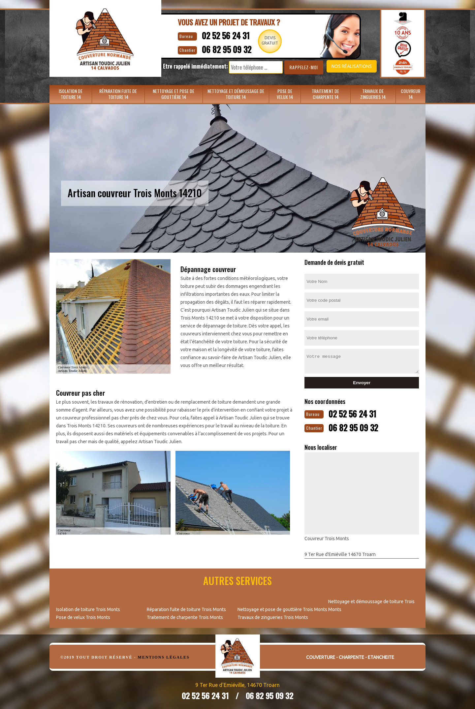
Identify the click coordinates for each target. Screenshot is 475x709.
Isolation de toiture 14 (70, 93)
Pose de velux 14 (285, 93)
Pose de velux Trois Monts (83, 616)
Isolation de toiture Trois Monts (88, 608)
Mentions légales (164, 656)
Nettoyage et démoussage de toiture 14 (235, 93)
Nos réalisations (341, 66)
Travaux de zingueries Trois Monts (273, 616)
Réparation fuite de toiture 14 (118, 93)
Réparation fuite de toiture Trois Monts (186, 608)
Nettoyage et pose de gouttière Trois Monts (282, 608)
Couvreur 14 (410, 93)
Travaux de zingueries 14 (373, 93)
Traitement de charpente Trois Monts (185, 616)
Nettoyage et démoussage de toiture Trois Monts (371, 604)
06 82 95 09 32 (221, 48)
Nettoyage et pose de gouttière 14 (173, 93)
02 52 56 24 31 (220, 34)
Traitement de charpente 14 (325, 93)
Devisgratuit (270, 40)
